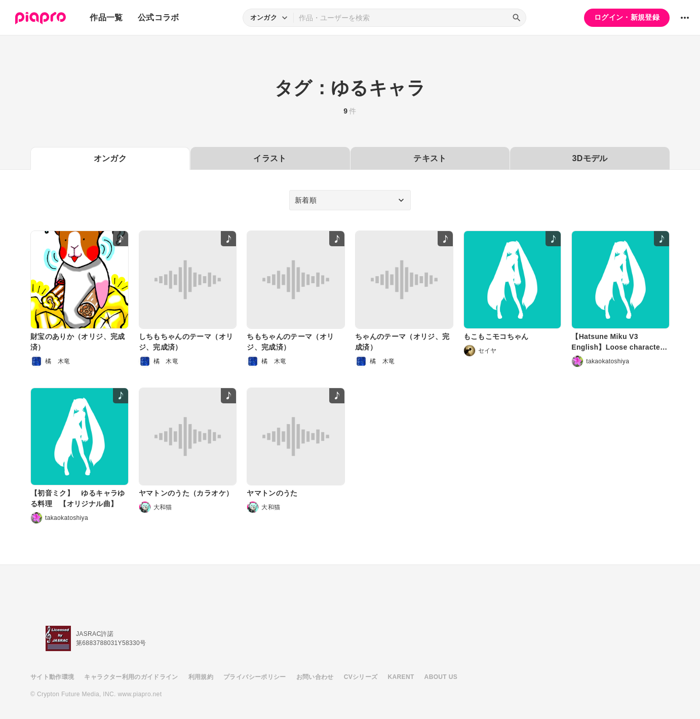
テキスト (429, 158)
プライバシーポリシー (254, 676)
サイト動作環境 (52, 676)
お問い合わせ (315, 676)
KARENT (401, 676)
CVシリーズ (361, 676)
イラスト (269, 158)
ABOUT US (440, 676)
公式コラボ (158, 17)
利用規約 (200, 676)
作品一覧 (106, 17)
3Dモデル (590, 158)
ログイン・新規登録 (626, 17)
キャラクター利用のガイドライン (131, 676)
